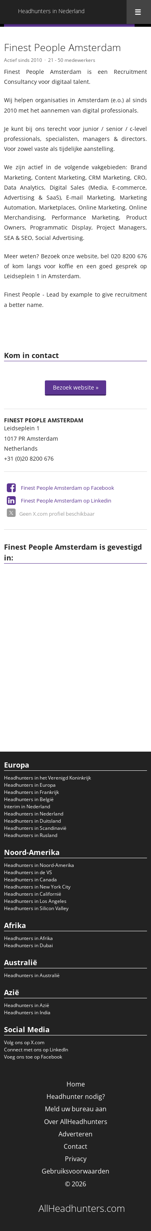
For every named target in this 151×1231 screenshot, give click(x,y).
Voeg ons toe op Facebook (33, 1056)
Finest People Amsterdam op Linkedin (66, 500)
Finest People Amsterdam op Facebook (67, 487)
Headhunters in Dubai (28, 945)
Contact (75, 1146)
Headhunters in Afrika (28, 938)
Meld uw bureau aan (76, 1108)
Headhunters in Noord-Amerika (39, 865)
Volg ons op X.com (24, 1042)
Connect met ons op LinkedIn (36, 1049)
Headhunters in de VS (28, 872)
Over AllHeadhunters (75, 1121)
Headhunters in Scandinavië (35, 828)
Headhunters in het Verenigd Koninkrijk (47, 777)
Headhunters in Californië (32, 894)
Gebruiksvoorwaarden (75, 1171)
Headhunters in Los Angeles (35, 901)
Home (75, 1084)
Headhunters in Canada (30, 879)
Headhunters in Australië (32, 975)
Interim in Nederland (27, 806)
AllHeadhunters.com (81, 1208)
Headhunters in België (29, 799)
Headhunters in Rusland (30, 835)
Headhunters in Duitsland (32, 820)
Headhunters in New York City (37, 886)
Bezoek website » (76, 387)
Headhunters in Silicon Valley (36, 908)
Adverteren (75, 1134)
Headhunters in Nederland (33, 813)
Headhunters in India (27, 1012)
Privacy (76, 1158)
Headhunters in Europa (30, 785)
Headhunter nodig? (75, 1096)
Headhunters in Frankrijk (31, 792)
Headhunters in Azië (26, 1005)
